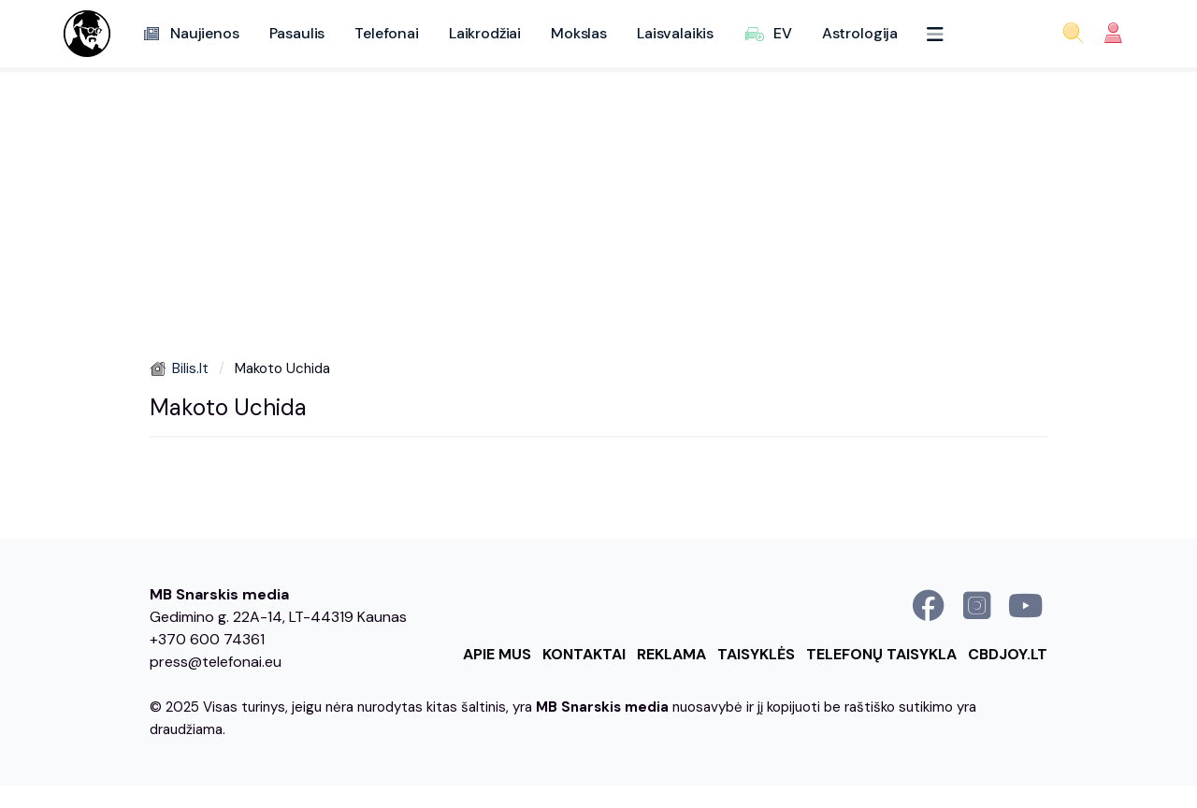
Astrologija (860, 33)
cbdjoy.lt (1007, 654)
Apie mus (497, 654)
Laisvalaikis (675, 33)
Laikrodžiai (485, 33)
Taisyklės (756, 654)
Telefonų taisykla (881, 654)
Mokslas (579, 33)
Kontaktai (584, 654)
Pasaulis (297, 33)
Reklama (671, 654)
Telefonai (386, 33)
